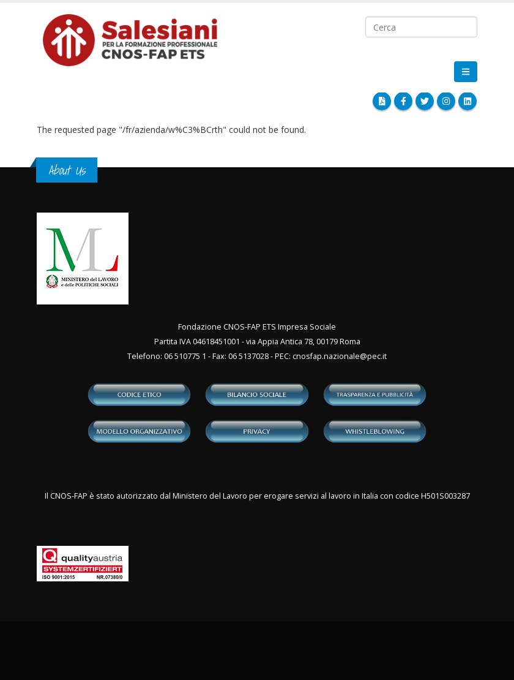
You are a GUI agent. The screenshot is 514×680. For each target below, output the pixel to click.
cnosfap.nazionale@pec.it (339, 356)
